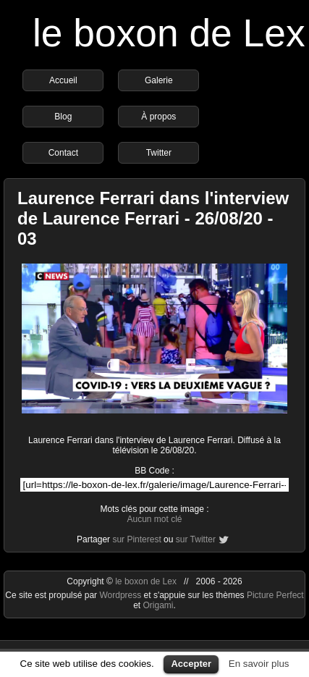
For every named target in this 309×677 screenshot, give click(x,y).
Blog (63, 117)
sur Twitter (196, 539)
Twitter (159, 153)
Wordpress (121, 595)
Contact (63, 153)
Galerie (159, 80)
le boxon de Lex (169, 33)
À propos (158, 117)
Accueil (63, 80)
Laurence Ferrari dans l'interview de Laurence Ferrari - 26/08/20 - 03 (153, 218)
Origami (158, 605)
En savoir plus (259, 663)
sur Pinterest (136, 539)
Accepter (191, 663)
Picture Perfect (275, 595)
